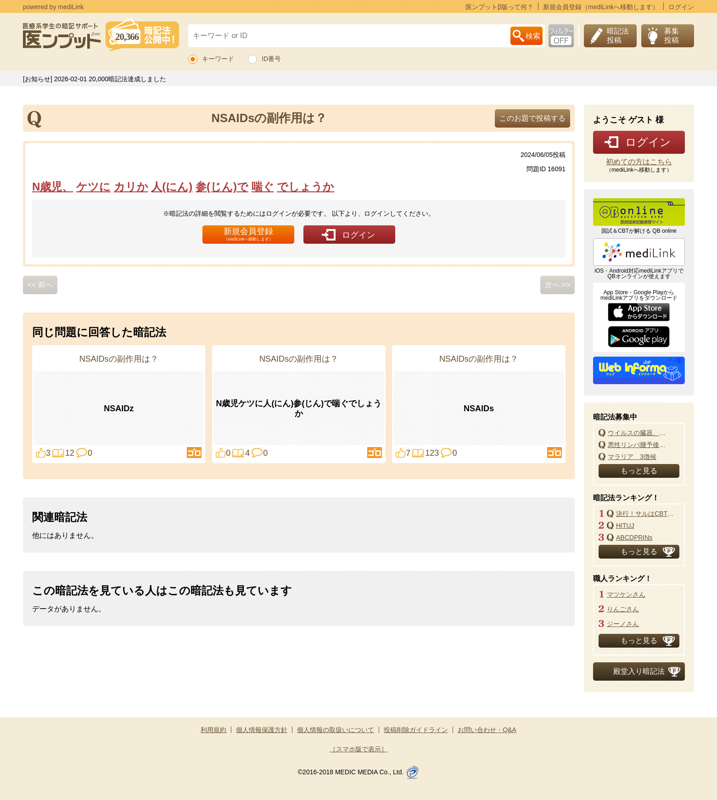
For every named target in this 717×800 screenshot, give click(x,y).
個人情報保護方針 (261, 730)
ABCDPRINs (634, 537)
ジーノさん (623, 623)
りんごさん (623, 609)
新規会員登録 (248, 234)
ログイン (681, 6)
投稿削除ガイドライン (416, 730)
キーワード (218, 58)
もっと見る (639, 471)
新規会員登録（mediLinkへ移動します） (601, 6)
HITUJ (625, 525)
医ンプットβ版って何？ (499, 6)
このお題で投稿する (532, 118)
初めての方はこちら (639, 162)
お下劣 (561, 35)
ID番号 (271, 58)
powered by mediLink (53, 6)
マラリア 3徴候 (632, 456)
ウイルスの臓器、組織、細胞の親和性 (639, 432)
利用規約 (213, 730)
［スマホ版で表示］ (358, 749)
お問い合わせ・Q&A (487, 730)
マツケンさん (626, 594)
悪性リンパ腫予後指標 (639, 444)
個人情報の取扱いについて (335, 730)
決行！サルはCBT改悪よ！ (647, 513)
